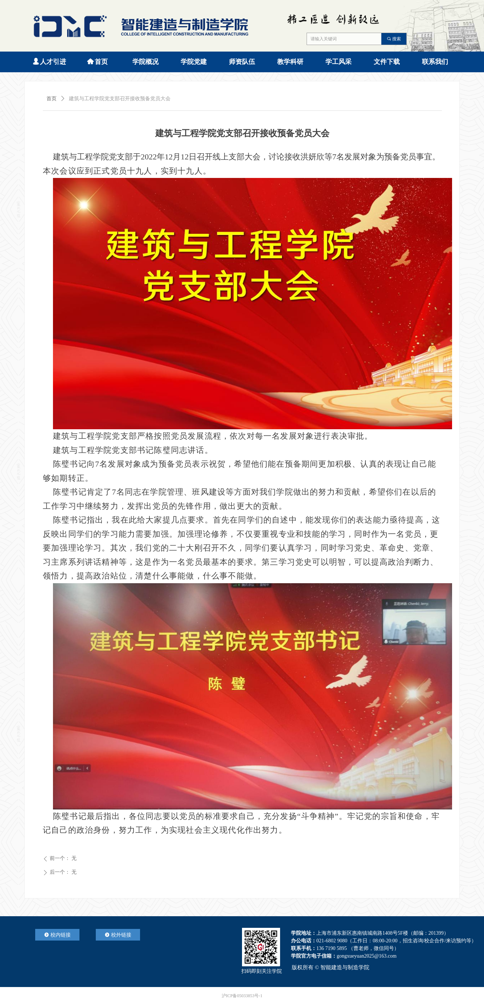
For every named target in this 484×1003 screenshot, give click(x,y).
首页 (51, 98)
